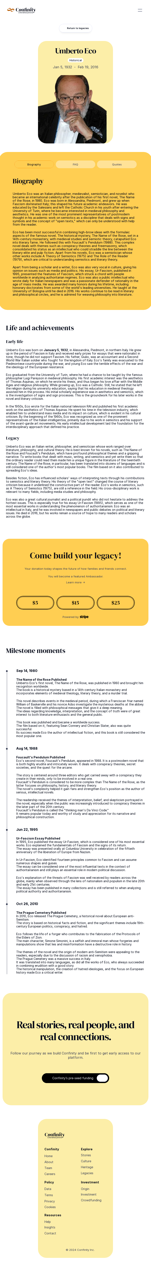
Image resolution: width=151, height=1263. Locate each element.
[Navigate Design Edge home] (21, 10)
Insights (49, 1227)
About (48, 1162)
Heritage (87, 1167)
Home (48, 1156)
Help (47, 1222)
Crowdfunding (91, 1200)
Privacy (49, 1201)
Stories (86, 1155)
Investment (89, 1194)
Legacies (87, 1173)
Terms (48, 1195)
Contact (50, 1233)
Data (47, 1189)
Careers (49, 1174)
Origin (85, 1189)
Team (48, 1168)
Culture (86, 1161)
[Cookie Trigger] (50, 1207)
